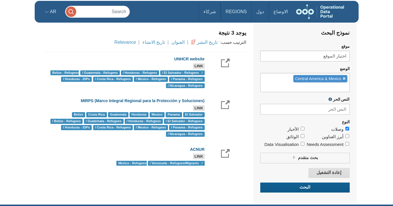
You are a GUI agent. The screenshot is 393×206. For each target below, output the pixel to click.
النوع (346, 122)
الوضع (345, 69)
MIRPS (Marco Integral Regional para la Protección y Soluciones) (143, 100)
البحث (305, 187)
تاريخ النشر (207, 42)
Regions (236, 11)
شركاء (210, 11)
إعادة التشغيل (328, 172)
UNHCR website (189, 59)
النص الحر (339, 99)
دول (260, 11)
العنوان (178, 42)
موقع (345, 46)
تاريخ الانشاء (153, 42)
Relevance (125, 42)
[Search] (97, 11)
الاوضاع (280, 11)
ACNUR (197, 149)
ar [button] (52, 11)
